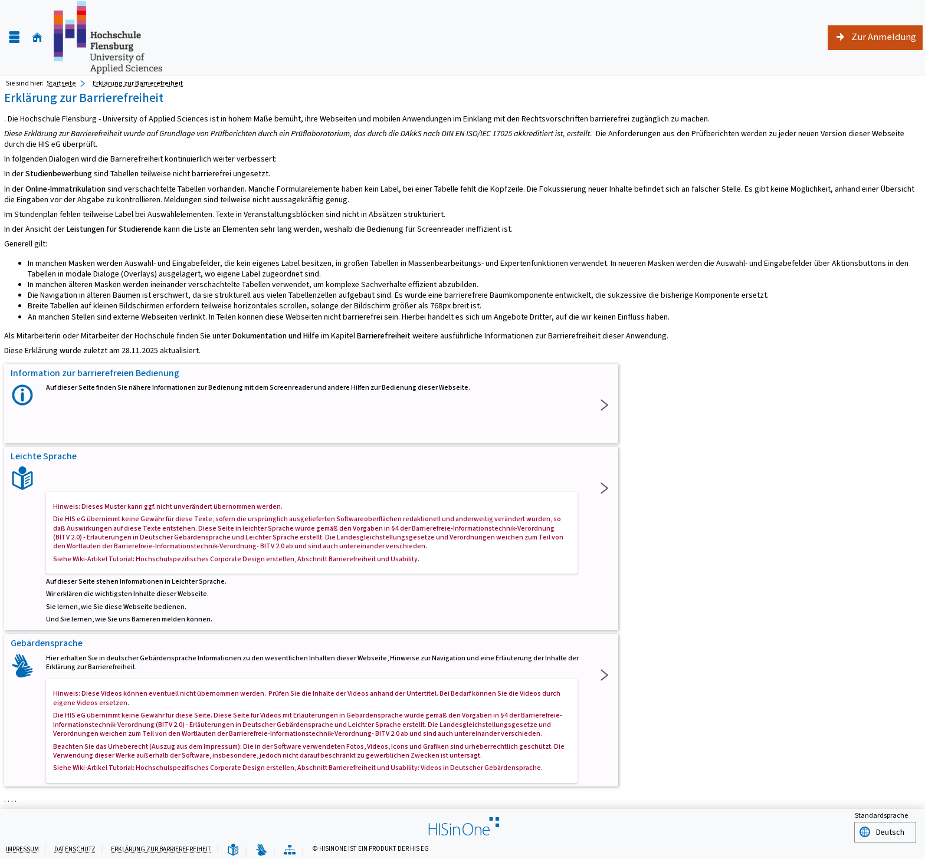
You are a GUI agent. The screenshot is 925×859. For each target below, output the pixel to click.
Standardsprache (881, 815)
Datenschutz (75, 847)
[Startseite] (37, 37)
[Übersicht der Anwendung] (289, 848)
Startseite (61, 83)
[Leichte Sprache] (233, 848)
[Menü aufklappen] (14, 37)
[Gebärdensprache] (261, 848)
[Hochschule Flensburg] (108, 37)
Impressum (22, 847)
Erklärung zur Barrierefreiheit (161, 847)
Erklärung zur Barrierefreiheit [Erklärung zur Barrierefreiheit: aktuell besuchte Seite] (138, 83)
